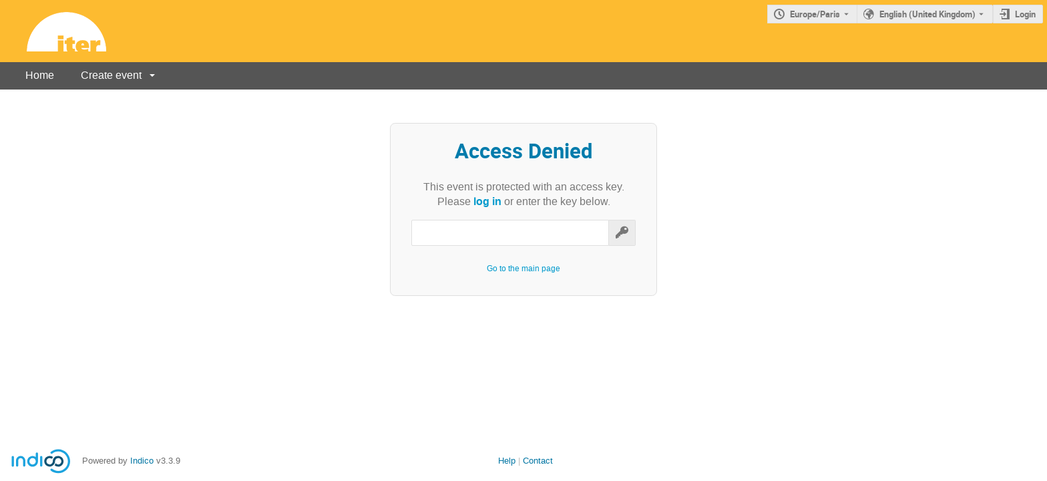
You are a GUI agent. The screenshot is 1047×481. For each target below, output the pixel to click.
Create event (111, 75)
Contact (538, 460)
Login (1025, 14)
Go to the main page (523, 268)
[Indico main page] (53, 31)
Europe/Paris (815, 14)
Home (39, 75)
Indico (142, 460)
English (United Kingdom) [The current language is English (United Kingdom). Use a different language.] (927, 14)
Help (506, 460)
